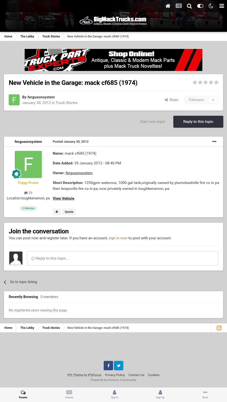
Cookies (153, 375)
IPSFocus (94, 375)
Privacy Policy (115, 375)
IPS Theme (75, 375)
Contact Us (136, 375)
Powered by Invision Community (113, 380)
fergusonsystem (41, 97)
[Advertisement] (113, 348)
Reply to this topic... (50, 258)
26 (28, 193)
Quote (69, 212)
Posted (71, 141)
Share (171, 100)
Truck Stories (67, 103)
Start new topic (152, 121)
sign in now (118, 238)
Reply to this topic (198, 121)
